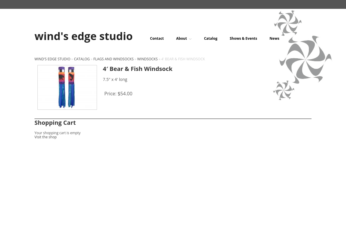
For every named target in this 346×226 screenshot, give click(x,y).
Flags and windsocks (113, 59)
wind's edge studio (52, 59)
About (184, 38)
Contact (157, 38)
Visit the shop (45, 136)
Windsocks (147, 59)
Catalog (210, 38)
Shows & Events (243, 38)
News (274, 38)
